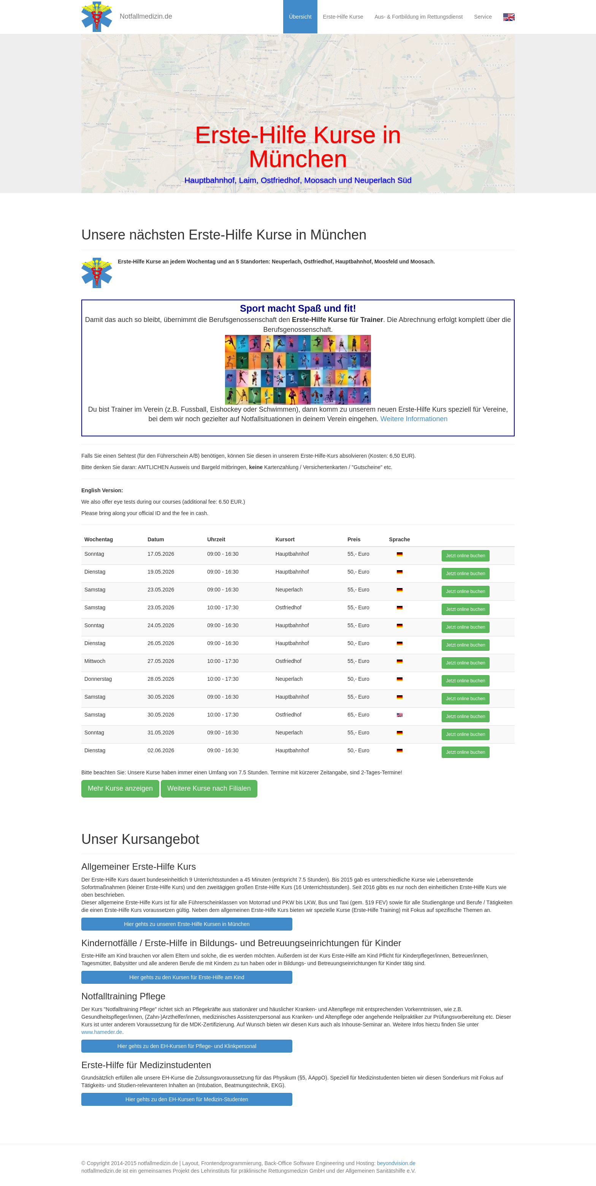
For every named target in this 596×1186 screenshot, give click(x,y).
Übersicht (300, 17)
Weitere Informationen (414, 419)
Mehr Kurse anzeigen (120, 788)
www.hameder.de (101, 1032)
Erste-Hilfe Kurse (343, 17)
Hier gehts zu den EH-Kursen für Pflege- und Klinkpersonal (187, 1046)
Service (483, 17)
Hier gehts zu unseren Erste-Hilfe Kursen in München (187, 924)
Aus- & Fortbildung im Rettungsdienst (418, 17)
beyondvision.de (396, 1163)
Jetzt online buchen (465, 555)
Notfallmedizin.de (126, 17)
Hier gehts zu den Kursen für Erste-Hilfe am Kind (186, 977)
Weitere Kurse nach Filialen (209, 788)
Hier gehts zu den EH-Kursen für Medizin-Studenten (186, 1099)
